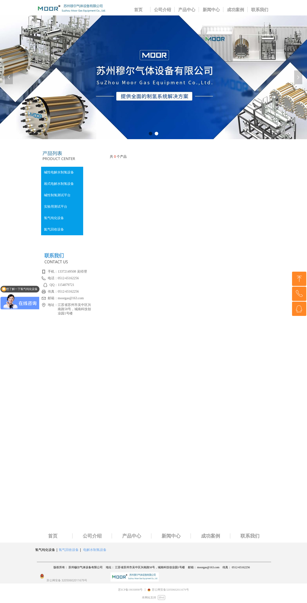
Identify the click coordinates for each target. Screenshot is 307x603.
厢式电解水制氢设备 (59, 184)
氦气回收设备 (54, 229)
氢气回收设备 (69, 549)
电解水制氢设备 (94, 549)
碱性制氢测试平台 (57, 195)
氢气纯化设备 (54, 218)
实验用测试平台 (55, 206)
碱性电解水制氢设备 (59, 172)
